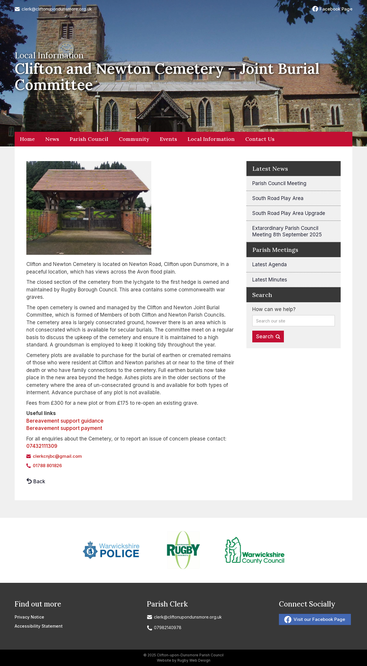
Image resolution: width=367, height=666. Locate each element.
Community (134, 139)
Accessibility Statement (39, 626)
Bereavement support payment (64, 428)
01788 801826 (47, 465)
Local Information (211, 139)
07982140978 (167, 627)
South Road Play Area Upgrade (288, 213)
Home (27, 139)
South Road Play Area (277, 198)
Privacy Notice (29, 616)
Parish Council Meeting (279, 183)
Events (168, 139)
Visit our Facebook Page (319, 619)
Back (39, 481)
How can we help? (274, 309)
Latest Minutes (269, 280)
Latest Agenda (269, 264)
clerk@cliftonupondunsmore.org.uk (57, 9)
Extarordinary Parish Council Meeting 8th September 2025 (287, 231)
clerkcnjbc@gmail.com (57, 456)
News (52, 139)
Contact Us (260, 139)
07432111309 (41, 446)
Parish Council (89, 139)
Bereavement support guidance (65, 421)
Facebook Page (336, 9)
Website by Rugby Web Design (183, 660)
